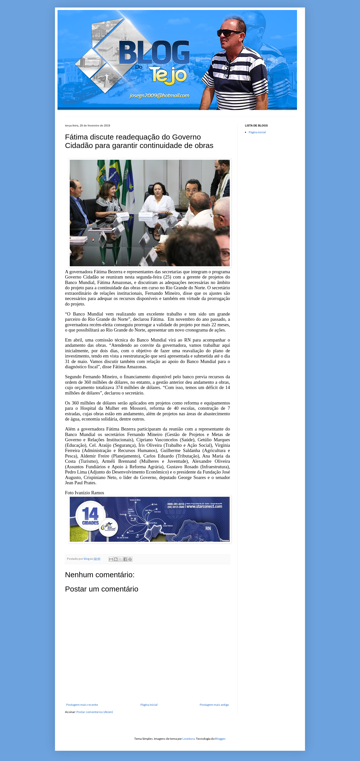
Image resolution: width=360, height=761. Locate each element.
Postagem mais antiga (214, 704)
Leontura (188, 738)
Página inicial (149, 704)
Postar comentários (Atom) (94, 712)
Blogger (220, 738)
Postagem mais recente (82, 704)
